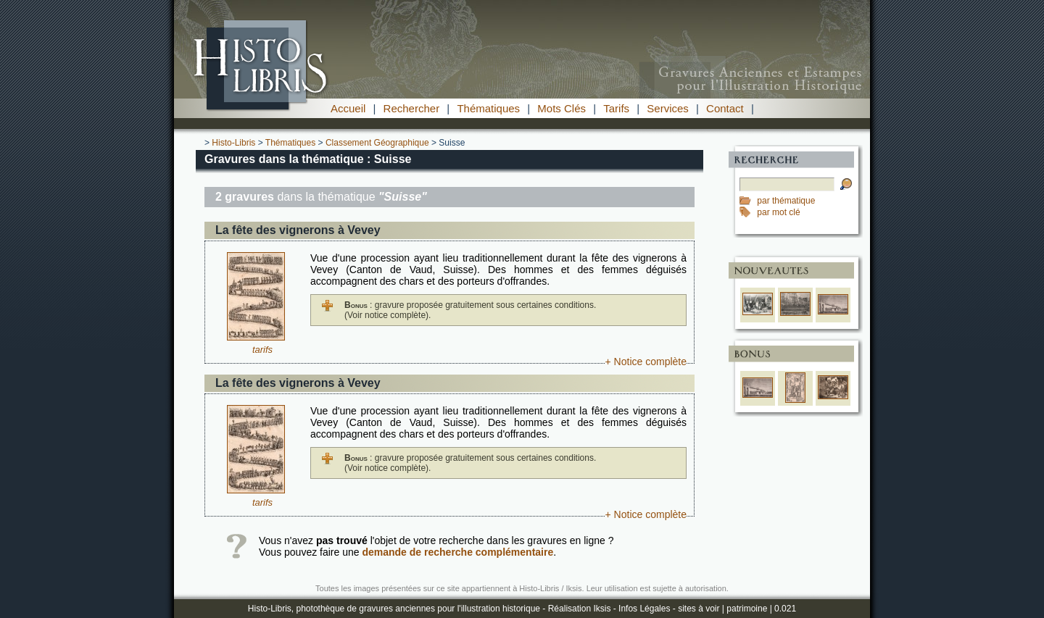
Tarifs (616, 108)
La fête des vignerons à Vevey (298, 230)
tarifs (262, 349)
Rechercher (412, 108)
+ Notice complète (646, 361)
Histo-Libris (233, 143)
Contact (725, 108)
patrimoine (746, 609)
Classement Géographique (377, 143)
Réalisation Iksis (579, 609)
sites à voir (698, 609)
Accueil (348, 108)
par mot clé (778, 212)
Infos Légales (644, 609)
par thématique (786, 201)
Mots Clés (561, 108)
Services (668, 108)
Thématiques (488, 108)
